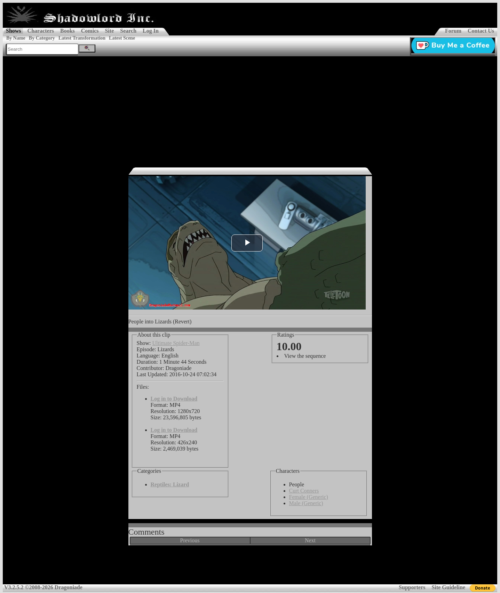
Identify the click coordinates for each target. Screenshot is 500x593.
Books (67, 31)
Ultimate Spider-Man (175, 343)
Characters (40, 31)
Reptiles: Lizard (170, 484)
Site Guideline (448, 587)
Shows (13, 31)
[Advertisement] (250, 108)
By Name (15, 38)
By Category (42, 38)
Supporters (412, 587)
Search (128, 31)
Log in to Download (174, 399)
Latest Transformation (81, 38)
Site (109, 31)
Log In (151, 31)
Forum (453, 31)
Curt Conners (304, 491)
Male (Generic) (306, 503)
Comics (90, 31)
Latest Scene (122, 38)
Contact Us (481, 31)
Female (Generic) (308, 497)
